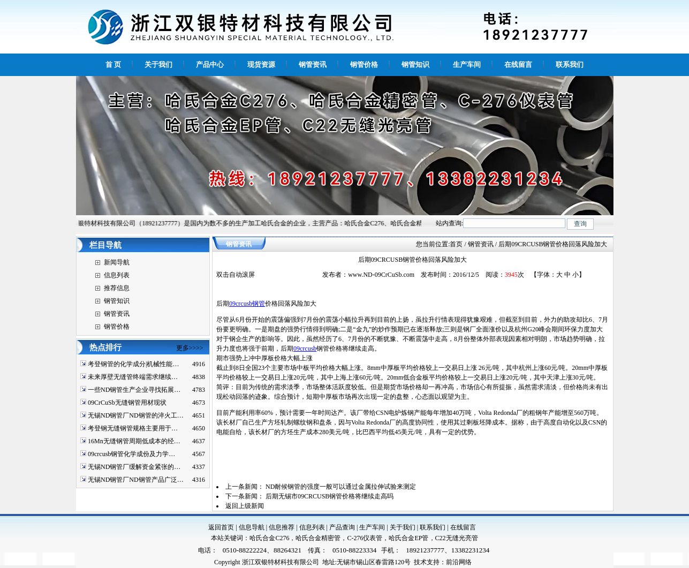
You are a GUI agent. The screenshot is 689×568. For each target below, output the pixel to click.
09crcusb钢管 (247, 303)
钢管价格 (117, 326)
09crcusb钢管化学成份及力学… (131, 454)
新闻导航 (117, 262)
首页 (456, 244)
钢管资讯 (117, 313)
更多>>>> (189, 348)
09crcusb (304, 348)
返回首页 (221, 527)
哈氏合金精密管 (318, 538)
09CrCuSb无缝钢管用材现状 (127, 402)
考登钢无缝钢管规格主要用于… (133, 428)
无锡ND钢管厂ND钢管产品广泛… (136, 479)
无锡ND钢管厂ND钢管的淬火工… (136, 415)
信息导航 (251, 527)
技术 (420, 562)
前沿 (452, 562)
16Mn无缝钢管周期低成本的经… (134, 441)
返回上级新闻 (244, 506)
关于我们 (402, 527)
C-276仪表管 (364, 538)
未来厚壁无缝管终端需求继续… (133, 377)
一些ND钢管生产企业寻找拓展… (134, 389)
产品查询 (342, 527)
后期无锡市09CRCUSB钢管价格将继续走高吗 (329, 496)
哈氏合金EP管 (408, 538)
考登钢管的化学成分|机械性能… (133, 364)
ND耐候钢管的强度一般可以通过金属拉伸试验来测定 (341, 486)
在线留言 (463, 527)
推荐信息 (117, 288)
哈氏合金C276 (269, 538)
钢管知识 (117, 301)
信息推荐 (281, 527)
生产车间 (372, 527)
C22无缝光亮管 (456, 538)
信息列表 (117, 275)
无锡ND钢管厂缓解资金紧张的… (134, 467)
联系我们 (432, 527)
